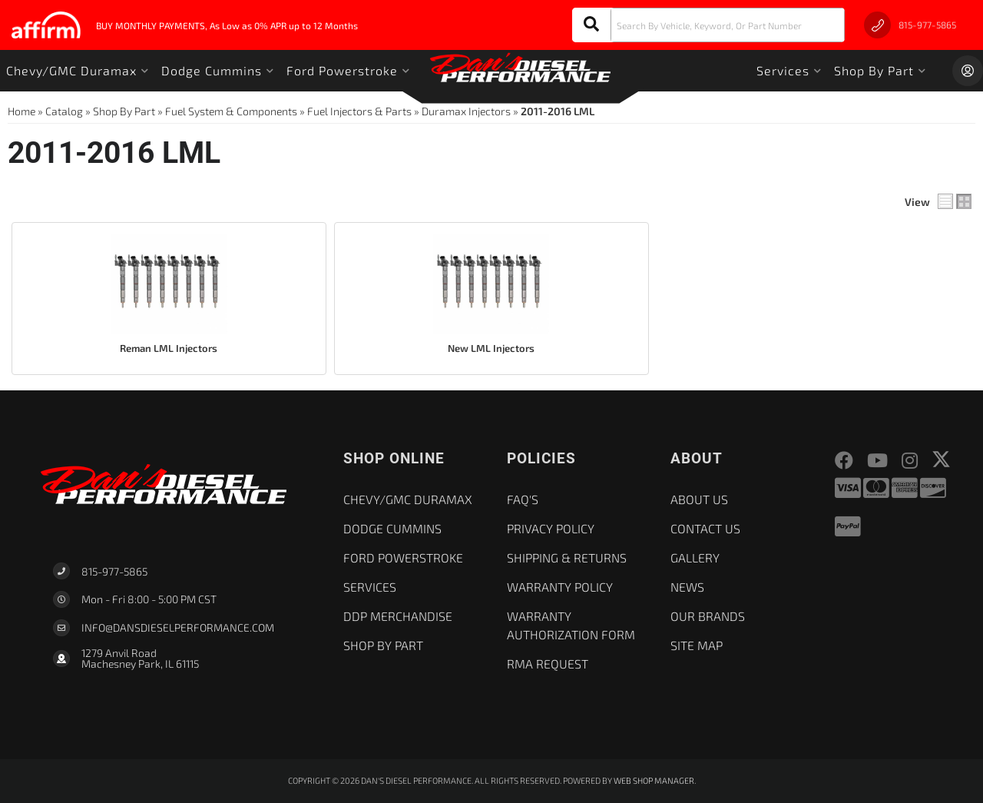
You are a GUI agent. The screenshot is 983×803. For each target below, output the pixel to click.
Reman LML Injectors (168, 348)
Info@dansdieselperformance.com (177, 627)
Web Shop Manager (654, 780)
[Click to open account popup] (967, 70)
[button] (708, 25)
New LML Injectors (491, 348)
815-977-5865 (114, 571)
